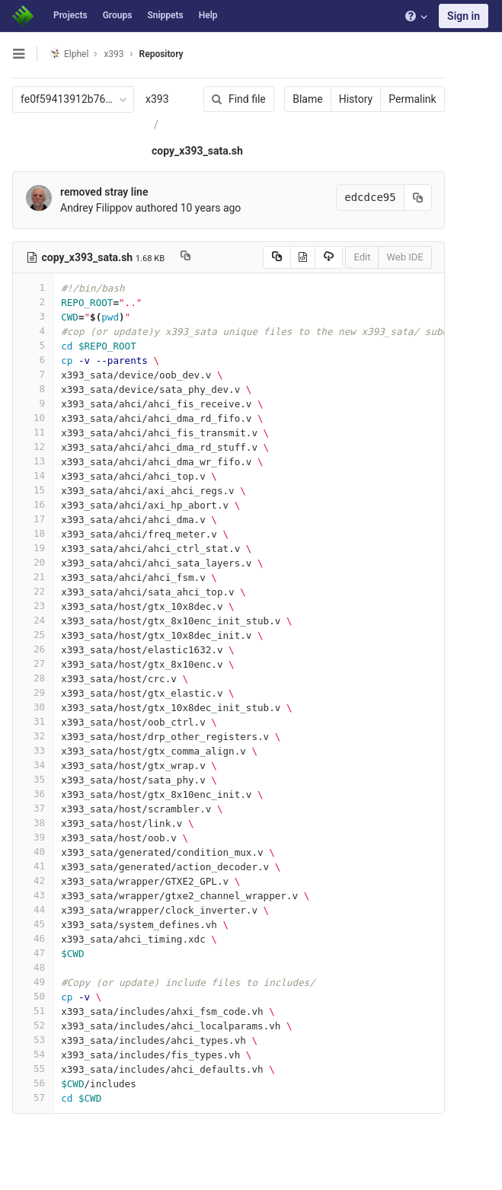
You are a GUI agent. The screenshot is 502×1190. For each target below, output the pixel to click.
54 (33, 1054)
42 (33, 880)
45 (33, 924)
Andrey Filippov (96, 208)
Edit (360, 257)
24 (33, 620)
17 (33, 519)
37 (33, 808)
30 (33, 707)
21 (33, 576)
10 (33, 417)
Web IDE (403, 257)
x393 (157, 99)
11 (33, 432)
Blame (306, 99)
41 (33, 866)
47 (33, 953)
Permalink (410, 99)
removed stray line (104, 192)
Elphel (69, 53)
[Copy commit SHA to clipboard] (416, 197)
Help (208, 15)
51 (33, 1010)
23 (33, 605)
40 (33, 851)
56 (33, 1083)
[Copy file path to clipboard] (185, 257)
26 (33, 649)
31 (33, 721)
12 (33, 446)
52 (33, 1025)
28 (33, 678)
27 (33, 663)
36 (33, 793)
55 (33, 1068)
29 (33, 692)
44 (33, 909)
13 (33, 461)
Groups (118, 15)
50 (33, 996)
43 (33, 895)
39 (33, 837)
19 (33, 548)
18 (33, 533)
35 (33, 779)
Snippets (165, 15)
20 (33, 562)
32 (33, 736)
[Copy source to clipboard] (275, 257)
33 (33, 750)
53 (33, 1039)
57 (33, 1097)
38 (33, 822)
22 (33, 591)
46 (33, 938)
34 (33, 764)
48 (33, 967)
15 (33, 490)
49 (33, 981)
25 (33, 634)
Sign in (463, 16)
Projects (70, 15)
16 (33, 504)
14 (33, 475)
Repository (161, 54)
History (354, 99)
